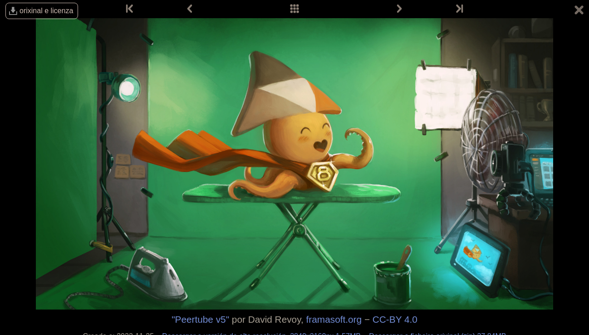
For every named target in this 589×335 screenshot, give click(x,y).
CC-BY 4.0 (395, 319)
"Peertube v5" (200, 319)
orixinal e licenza (46, 11)
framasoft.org (334, 319)
